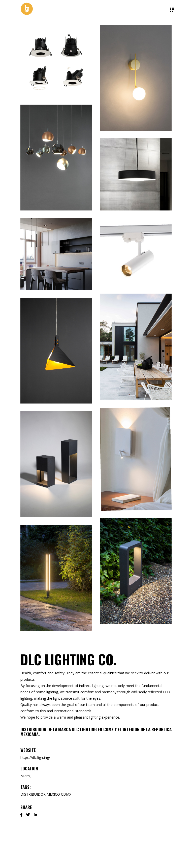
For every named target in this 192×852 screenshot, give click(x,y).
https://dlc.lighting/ (35, 757)
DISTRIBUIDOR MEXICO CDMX (45, 794)
